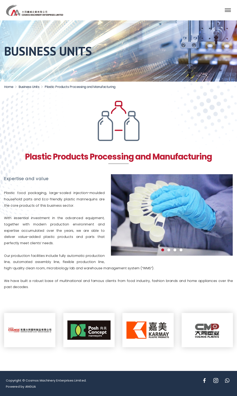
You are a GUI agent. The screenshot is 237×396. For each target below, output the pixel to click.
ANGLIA (30, 386)
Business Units (29, 87)
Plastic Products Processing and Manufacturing (80, 87)
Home (8, 87)
